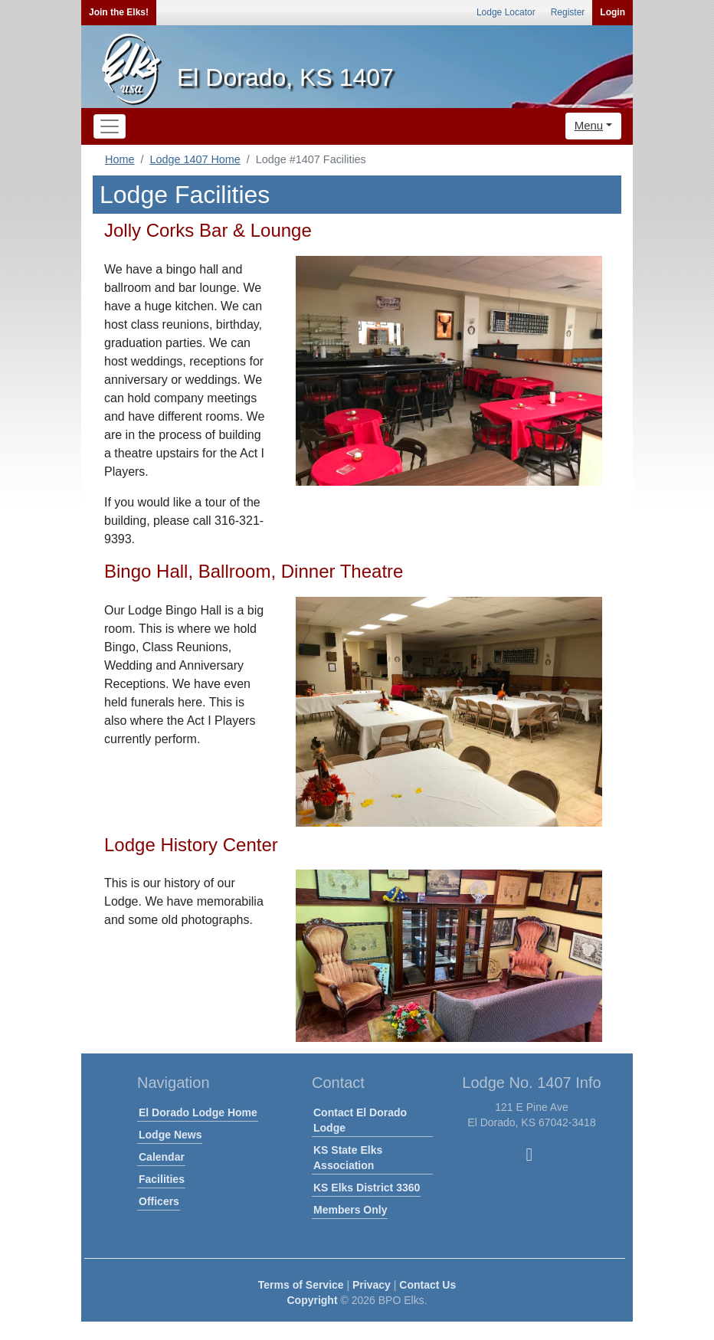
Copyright (312, 1300)
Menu (589, 125)
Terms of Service (301, 1285)
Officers (159, 1201)
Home (119, 159)
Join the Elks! (119, 12)
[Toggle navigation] (109, 126)
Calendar (162, 1157)
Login (612, 12)
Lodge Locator (506, 12)
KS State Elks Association (347, 1157)
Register (568, 12)
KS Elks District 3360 (366, 1187)
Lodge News (170, 1135)
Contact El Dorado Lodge (360, 1120)
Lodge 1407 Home (194, 159)
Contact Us (427, 1285)
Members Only (350, 1210)
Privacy (371, 1285)
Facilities (162, 1179)
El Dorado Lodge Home (198, 1112)
